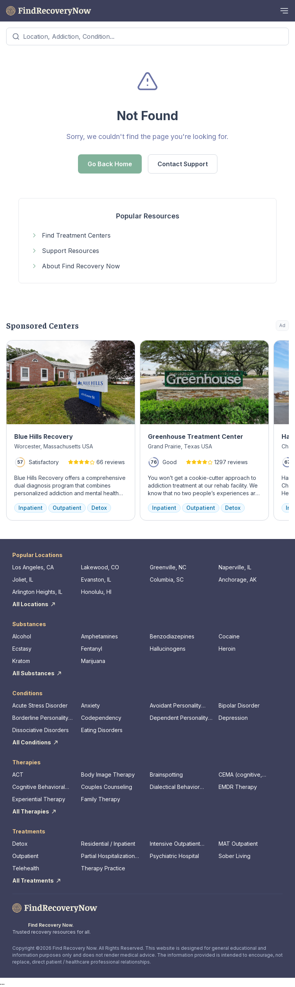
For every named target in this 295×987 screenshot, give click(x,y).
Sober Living (234, 856)
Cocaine (229, 636)
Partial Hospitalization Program (108, 856)
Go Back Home (110, 164)
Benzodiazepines (172, 636)
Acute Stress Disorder (40, 705)
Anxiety (90, 705)
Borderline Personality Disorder (40, 718)
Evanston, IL (96, 579)
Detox (20, 843)
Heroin (227, 648)
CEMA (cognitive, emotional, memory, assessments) (243, 775)
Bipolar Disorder (239, 705)
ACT (17, 774)
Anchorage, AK (238, 579)
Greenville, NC (168, 567)
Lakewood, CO (100, 567)
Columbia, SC (167, 579)
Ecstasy (21, 648)
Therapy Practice (103, 868)
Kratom (21, 661)
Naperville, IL (235, 567)
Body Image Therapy (108, 774)
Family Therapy (100, 799)
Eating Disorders (102, 730)
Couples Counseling (106, 787)
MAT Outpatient (238, 843)
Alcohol (21, 636)
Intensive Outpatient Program (175, 844)
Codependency (101, 717)
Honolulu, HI (96, 592)
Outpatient (25, 856)
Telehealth (25, 868)
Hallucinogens (168, 648)
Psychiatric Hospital (174, 856)
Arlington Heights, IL (37, 592)
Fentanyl (91, 648)
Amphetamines (99, 636)
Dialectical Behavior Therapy (175, 787)
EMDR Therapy (238, 787)
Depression (233, 717)
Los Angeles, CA (33, 567)
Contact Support (182, 164)
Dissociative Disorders (40, 730)
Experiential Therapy (38, 799)
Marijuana (93, 661)
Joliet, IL (22, 579)
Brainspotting (166, 774)
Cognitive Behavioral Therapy (38, 787)
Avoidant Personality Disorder (175, 705)
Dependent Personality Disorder (179, 718)
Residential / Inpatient (108, 843)
